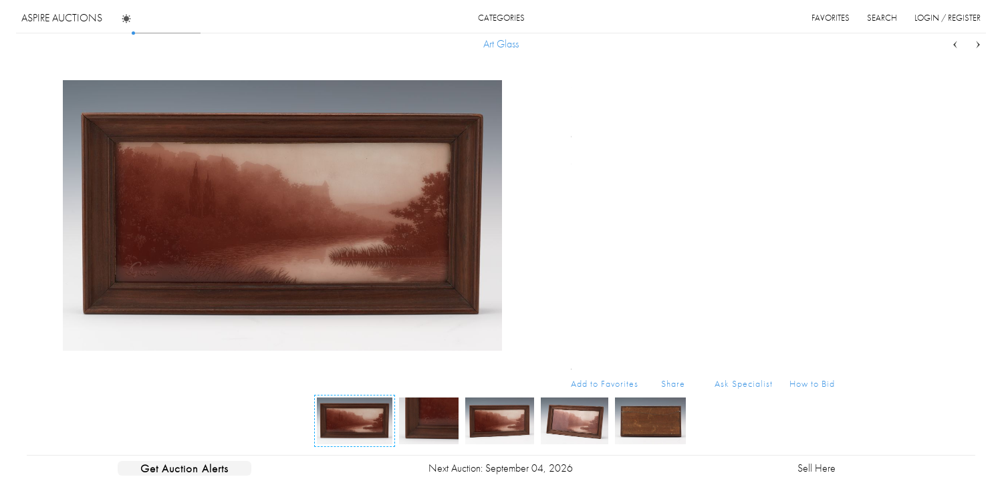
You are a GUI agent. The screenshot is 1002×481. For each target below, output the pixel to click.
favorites (830, 17)
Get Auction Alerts (184, 468)
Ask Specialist (744, 383)
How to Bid (812, 383)
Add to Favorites (604, 383)
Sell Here (816, 468)
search (882, 17)
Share (673, 383)
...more (824, 135)
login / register (947, 17)
